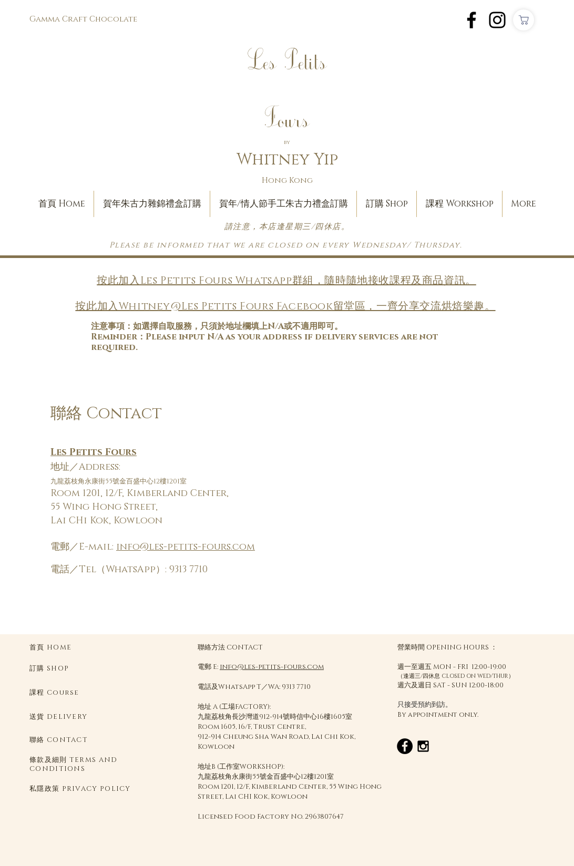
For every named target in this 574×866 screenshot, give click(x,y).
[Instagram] (497, 20)
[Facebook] (471, 20)
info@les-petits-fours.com (185, 547)
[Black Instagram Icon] (423, 746)
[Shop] (523, 19)
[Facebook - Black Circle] (405, 746)
